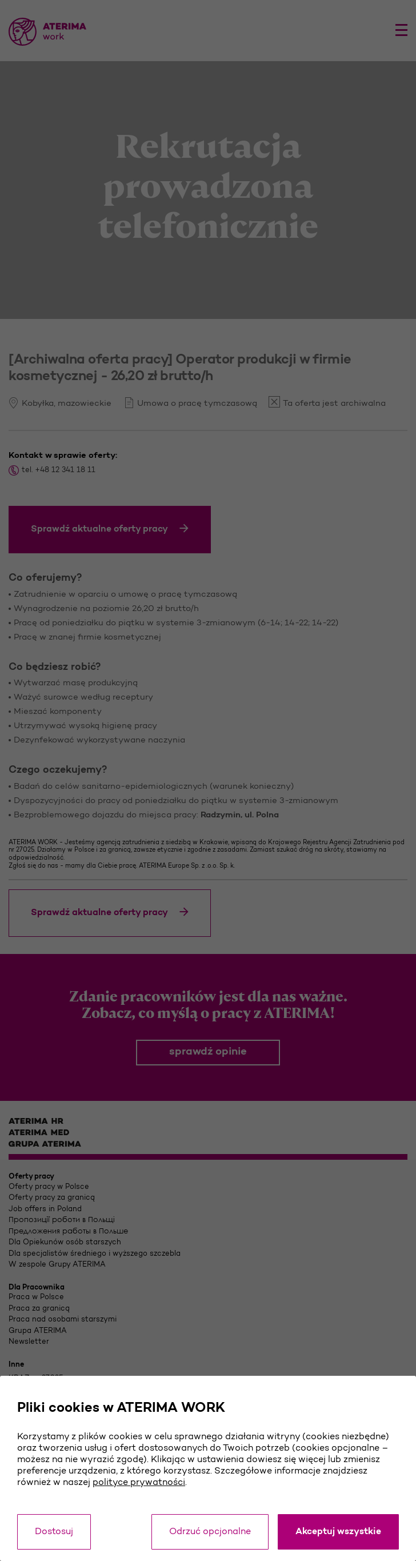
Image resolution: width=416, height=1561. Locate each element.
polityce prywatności (139, 1482)
